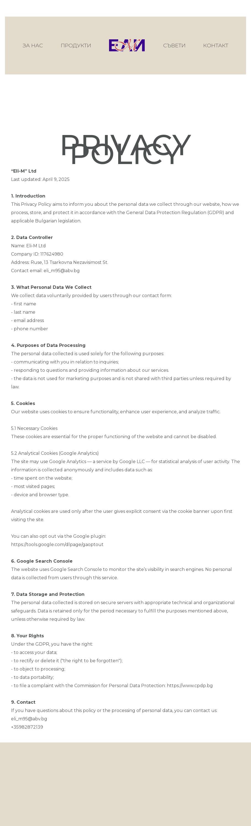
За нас (33, 45)
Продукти (76, 45)
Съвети (174, 45)
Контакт (215, 45)
